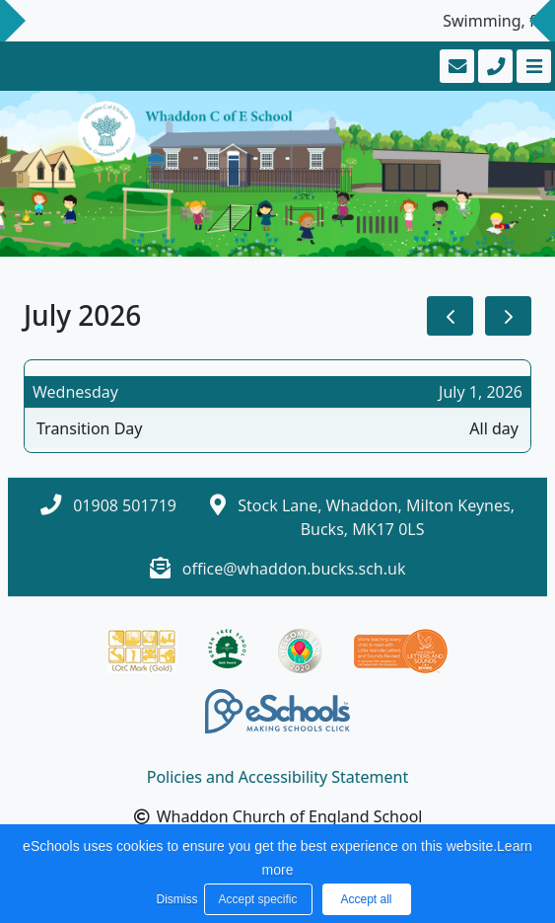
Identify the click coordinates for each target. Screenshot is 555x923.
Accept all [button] (365, 899)
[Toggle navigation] (532, 66)
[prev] (450, 316)
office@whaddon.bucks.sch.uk (294, 568)
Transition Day (89, 428)
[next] (508, 316)
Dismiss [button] (175, 899)
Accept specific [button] (257, 899)
